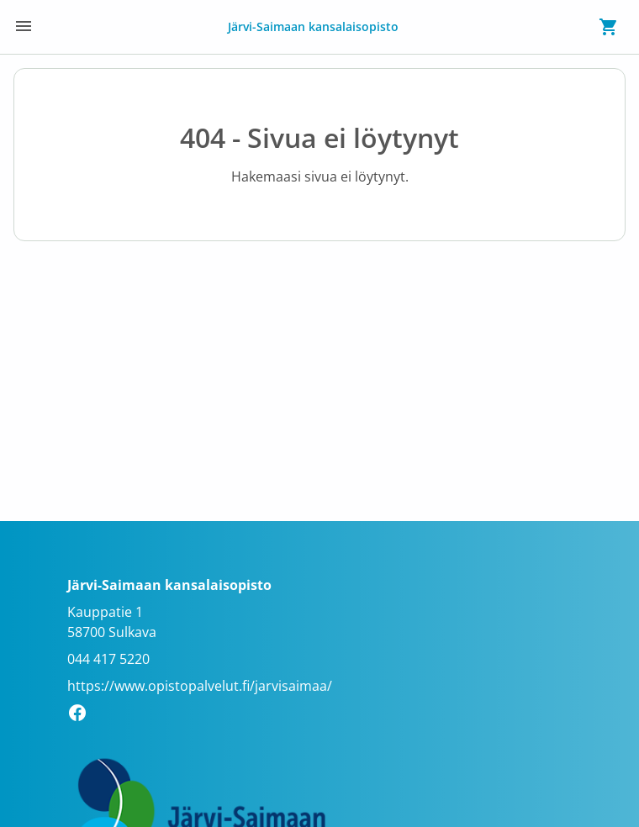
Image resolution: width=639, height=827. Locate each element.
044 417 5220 (108, 659)
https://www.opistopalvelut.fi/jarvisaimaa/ (199, 686)
